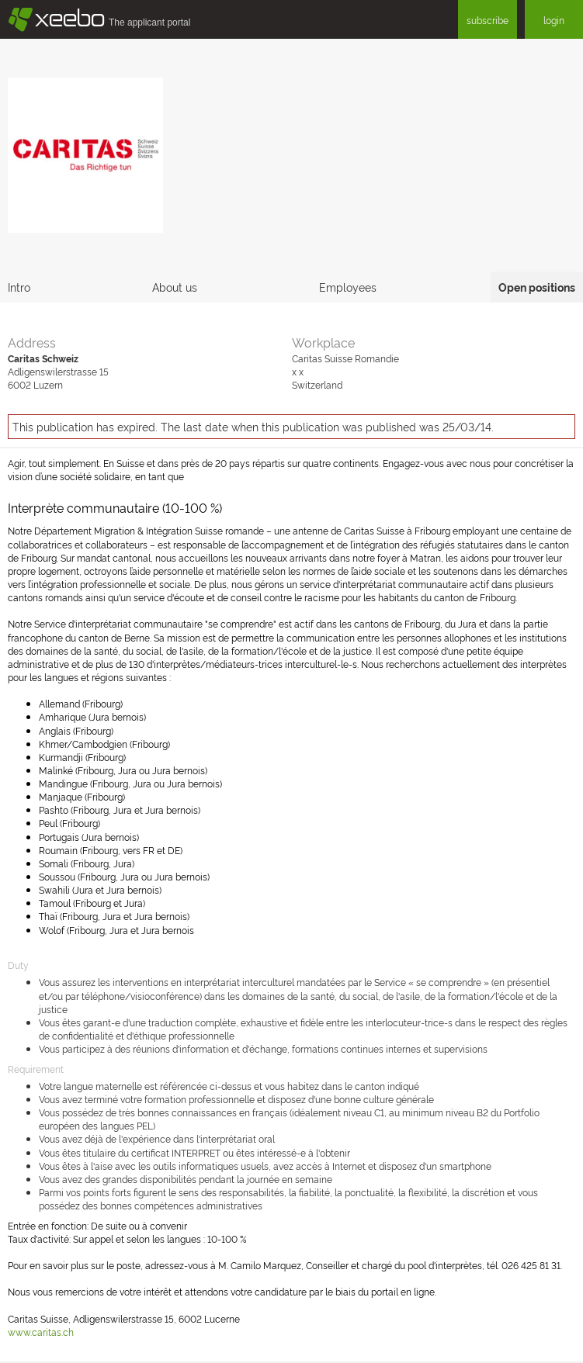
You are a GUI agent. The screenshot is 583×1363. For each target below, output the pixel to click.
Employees (348, 286)
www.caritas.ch (41, 1331)
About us (174, 286)
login (553, 19)
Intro (19, 286)
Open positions (536, 286)
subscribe (487, 19)
